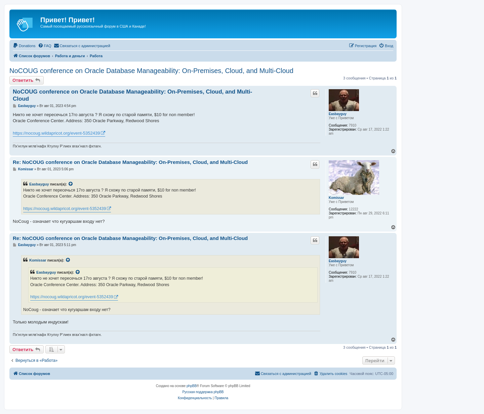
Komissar (336, 198)
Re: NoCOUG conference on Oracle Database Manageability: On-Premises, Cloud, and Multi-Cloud (130, 162)
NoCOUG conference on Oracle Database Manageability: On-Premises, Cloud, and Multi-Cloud (151, 70)
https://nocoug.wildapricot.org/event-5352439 (56, 133)
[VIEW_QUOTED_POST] (71, 184)
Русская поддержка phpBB (203, 392)
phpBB (192, 386)
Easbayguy (338, 114)
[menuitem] (24, 46)
